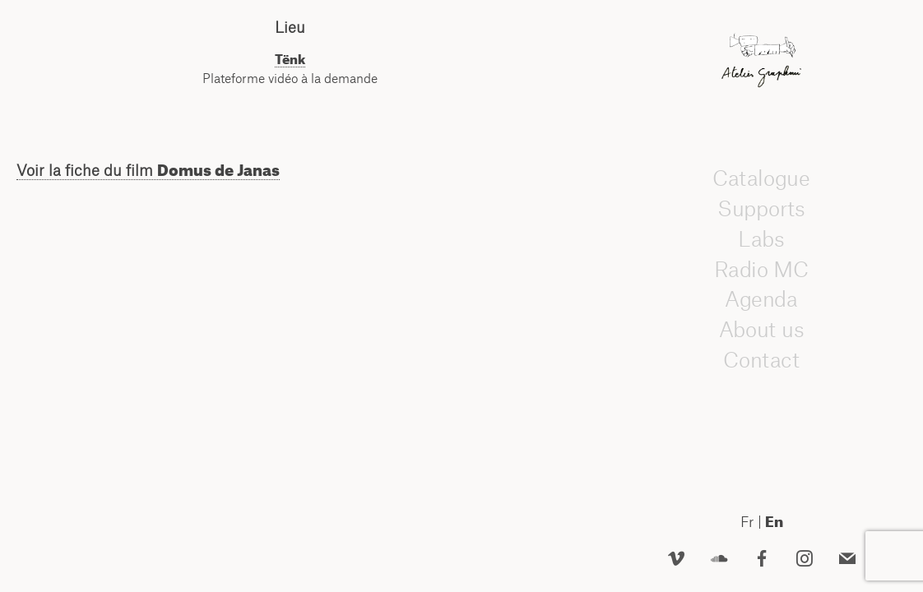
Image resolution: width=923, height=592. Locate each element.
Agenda (762, 299)
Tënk (290, 59)
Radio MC (761, 269)
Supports (761, 209)
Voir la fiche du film (148, 170)
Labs (762, 239)
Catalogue (760, 178)
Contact (761, 360)
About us (762, 329)
